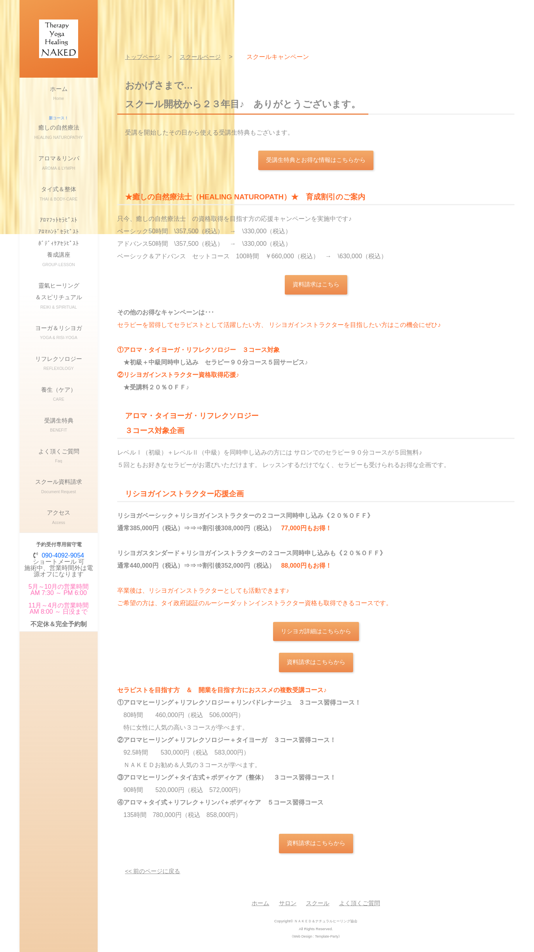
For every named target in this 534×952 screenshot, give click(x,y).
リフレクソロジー (58, 414)
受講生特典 (58, 487)
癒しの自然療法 (58, 138)
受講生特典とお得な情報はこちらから (316, 160)
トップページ (144, 56)
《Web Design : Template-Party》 (316, 940)
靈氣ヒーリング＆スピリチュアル (58, 334)
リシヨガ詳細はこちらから (316, 633)
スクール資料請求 (58, 561)
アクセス (58, 598)
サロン (286, 907)
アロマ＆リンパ (58, 180)
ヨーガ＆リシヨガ (58, 377)
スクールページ (204, 56)
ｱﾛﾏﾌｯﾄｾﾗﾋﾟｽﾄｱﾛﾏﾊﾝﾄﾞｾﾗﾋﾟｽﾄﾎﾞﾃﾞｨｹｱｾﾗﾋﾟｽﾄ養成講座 (58, 272)
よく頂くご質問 (58, 524)
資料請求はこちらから (316, 665)
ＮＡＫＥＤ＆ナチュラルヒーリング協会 (326, 925)
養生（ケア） (58, 451)
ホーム (58, 97)
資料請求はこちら (316, 285)
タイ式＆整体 (58, 217)
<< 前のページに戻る (154, 875)
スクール (317, 907)
